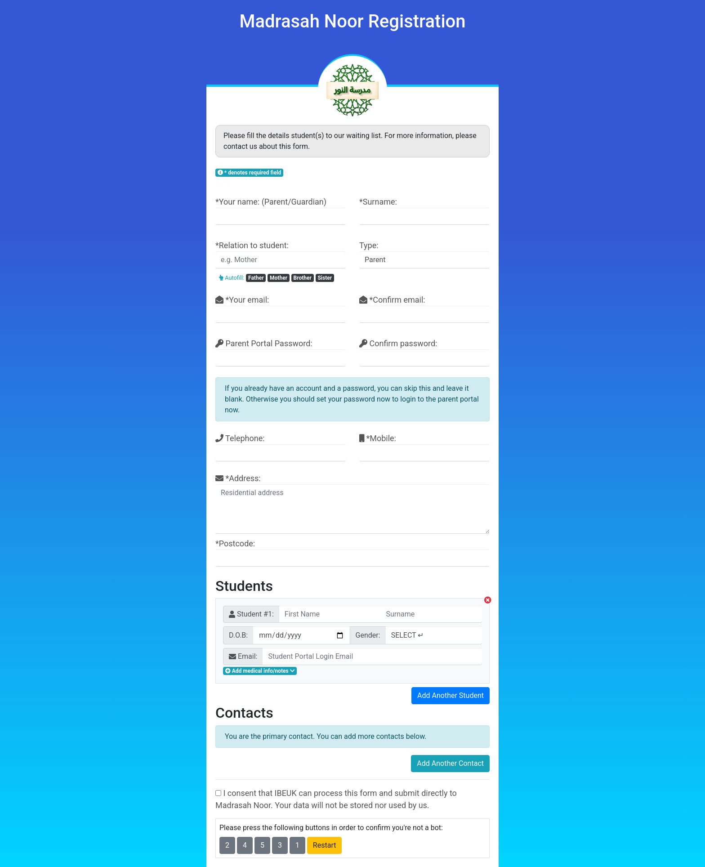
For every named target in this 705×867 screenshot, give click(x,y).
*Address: (352, 504)
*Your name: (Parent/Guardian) (280, 211)
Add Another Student (450, 695)
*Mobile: (424, 447)
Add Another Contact (450, 763)
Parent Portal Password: (280, 352)
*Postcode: (352, 553)
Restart (324, 845)
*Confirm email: (424, 309)
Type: (424, 254)
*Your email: (280, 309)
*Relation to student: (280, 254)
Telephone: (280, 447)
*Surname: (424, 211)
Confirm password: (424, 352)
